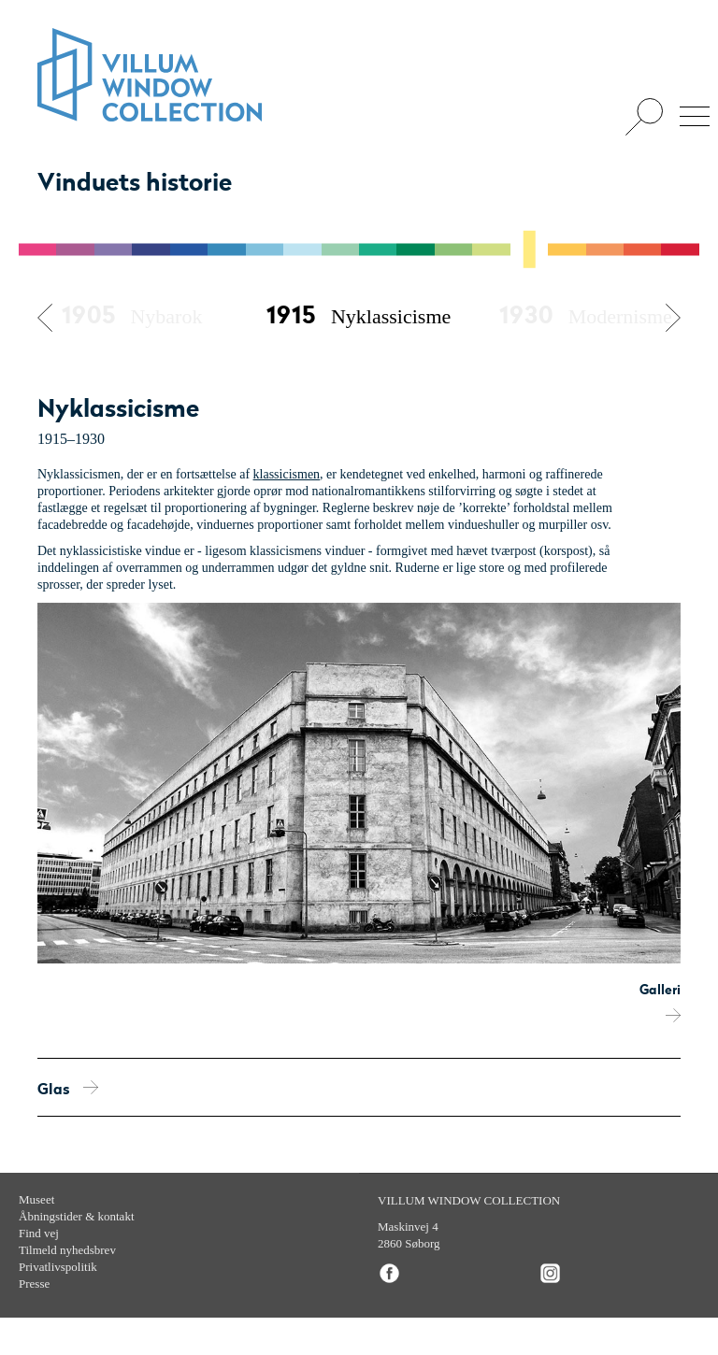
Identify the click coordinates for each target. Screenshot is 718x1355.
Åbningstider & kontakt (77, 1216)
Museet (36, 1199)
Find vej (39, 1233)
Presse (34, 1284)
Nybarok (132, 316)
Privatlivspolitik (58, 1267)
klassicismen (287, 474)
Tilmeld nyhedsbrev (67, 1250)
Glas (67, 1089)
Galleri (660, 1002)
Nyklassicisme (358, 316)
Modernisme (585, 316)
